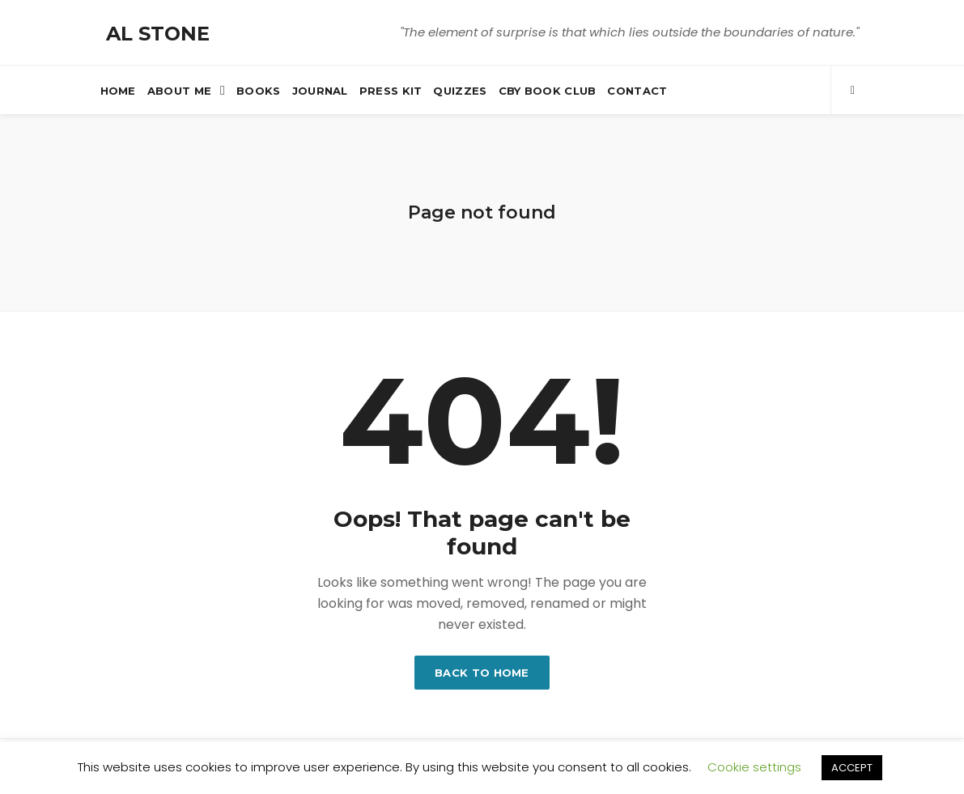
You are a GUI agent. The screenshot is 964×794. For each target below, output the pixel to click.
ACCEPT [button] (852, 767)
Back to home (482, 672)
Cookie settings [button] (754, 766)
